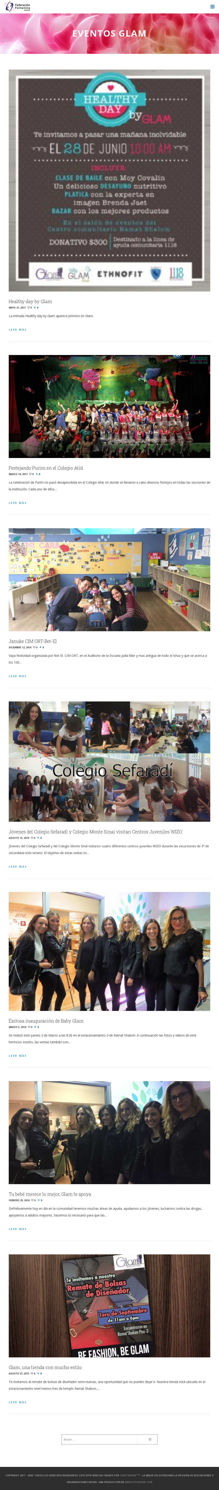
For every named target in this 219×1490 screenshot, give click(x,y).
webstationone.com (138, 1482)
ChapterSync (130, 1475)
